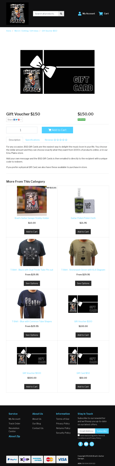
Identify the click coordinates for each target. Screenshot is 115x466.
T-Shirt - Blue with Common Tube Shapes (32, 321)
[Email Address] (86, 431)
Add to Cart (57, 130)
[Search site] (61, 13)
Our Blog (36, 423)
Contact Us (37, 428)
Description (14, 140)
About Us (36, 419)
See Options (32, 283)
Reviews (56, 140)
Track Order (14, 423)
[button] (86, 14)
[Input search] (45, 13)
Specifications (32, 140)
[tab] (14, 140)
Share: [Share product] (14, 120)
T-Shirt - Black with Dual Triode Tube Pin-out (31, 269)
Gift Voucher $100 (83, 321)
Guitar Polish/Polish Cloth (83, 218)
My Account (14, 419)
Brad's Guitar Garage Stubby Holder (32, 218)
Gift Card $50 (83, 373)
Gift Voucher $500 (32, 373)
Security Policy (63, 433)
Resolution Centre (14, 430)
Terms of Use (62, 419)
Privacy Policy (63, 423)
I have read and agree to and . (91, 436)
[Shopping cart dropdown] (104, 14)
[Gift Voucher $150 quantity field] (21, 130)
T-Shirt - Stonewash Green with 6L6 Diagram (83, 269)
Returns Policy (63, 428)
